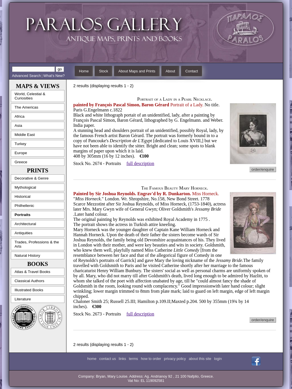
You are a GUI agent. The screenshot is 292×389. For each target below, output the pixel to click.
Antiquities (24, 233)
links (122, 359)
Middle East (25, 135)
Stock (103, 71)
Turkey (20, 144)
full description (140, 163)
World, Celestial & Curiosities (30, 96)
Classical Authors (29, 281)
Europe (21, 153)
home (91, 359)
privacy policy (175, 359)
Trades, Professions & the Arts (37, 244)
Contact (191, 71)
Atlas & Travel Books (32, 272)
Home (84, 71)
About (170, 71)
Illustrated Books (29, 290)
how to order (151, 359)
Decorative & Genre (31, 178)
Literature (23, 299)
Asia (18, 125)
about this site (200, 359)
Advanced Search (26, 76)
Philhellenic (24, 205)
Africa (20, 116)
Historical (23, 196)
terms (133, 359)
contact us (107, 359)
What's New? (54, 76)
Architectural (25, 224)
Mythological (25, 187)
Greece (21, 162)
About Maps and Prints (136, 71)
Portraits (23, 215)
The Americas (26, 107)
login (218, 359)
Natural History (27, 255)
